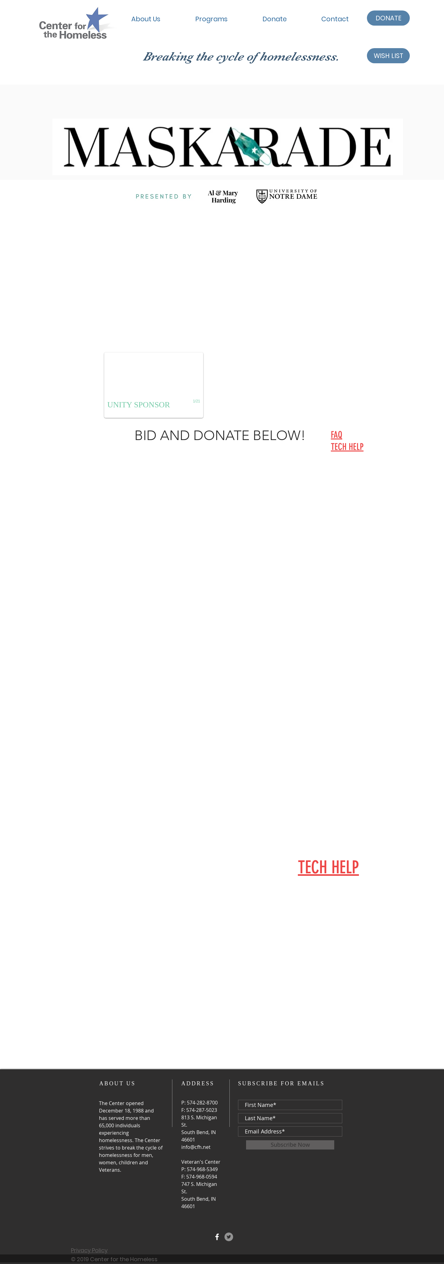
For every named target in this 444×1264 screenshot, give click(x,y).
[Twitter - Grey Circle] (228, 1237)
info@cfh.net (196, 1147)
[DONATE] (388, 18)
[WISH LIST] (388, 55)
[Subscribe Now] (290, 1145)
